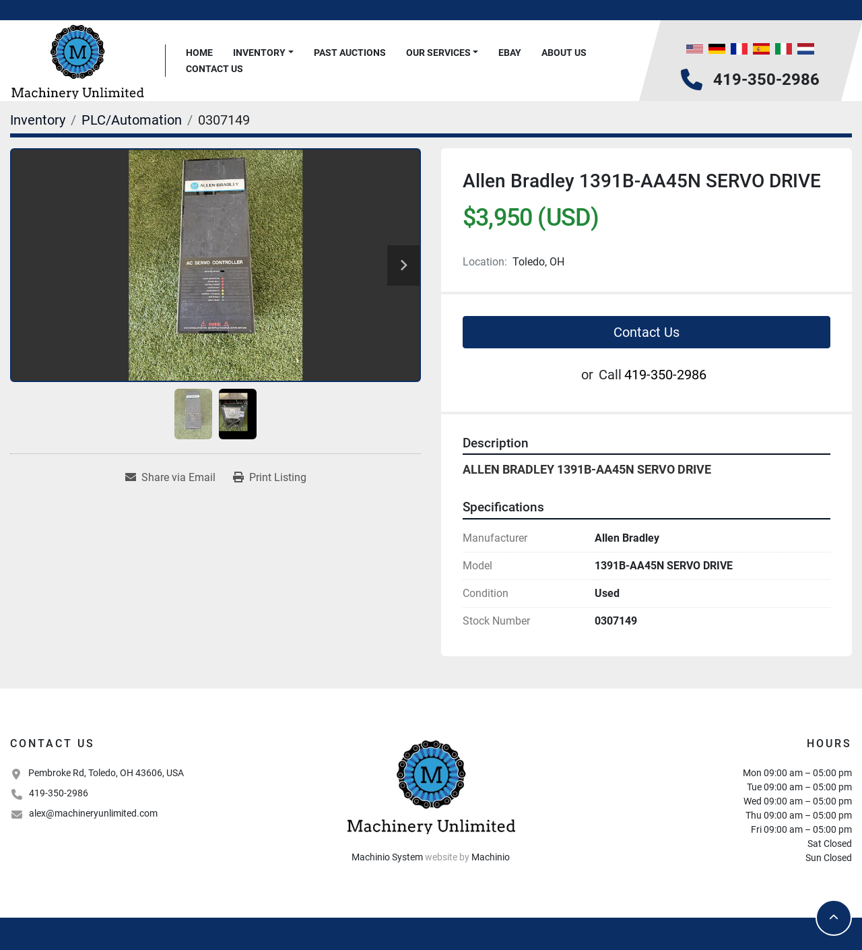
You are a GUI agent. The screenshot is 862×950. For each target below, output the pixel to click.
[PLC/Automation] (131, 120)
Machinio (490, 857)
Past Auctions (350, 52)
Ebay (509, 52)
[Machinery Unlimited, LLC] (431, 785)
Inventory (259, 52)
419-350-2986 (766, 79)
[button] (263, 53)
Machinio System (387, 857)
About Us (564, 52)
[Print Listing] (269, 477)
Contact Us (214, 68)
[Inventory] (37, 120)
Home (199, 52)
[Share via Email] (170, 477)
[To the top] (834, 917)
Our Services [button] (438, 52)
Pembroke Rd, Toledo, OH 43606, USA (106, 772)
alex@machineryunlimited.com (93, 813)
